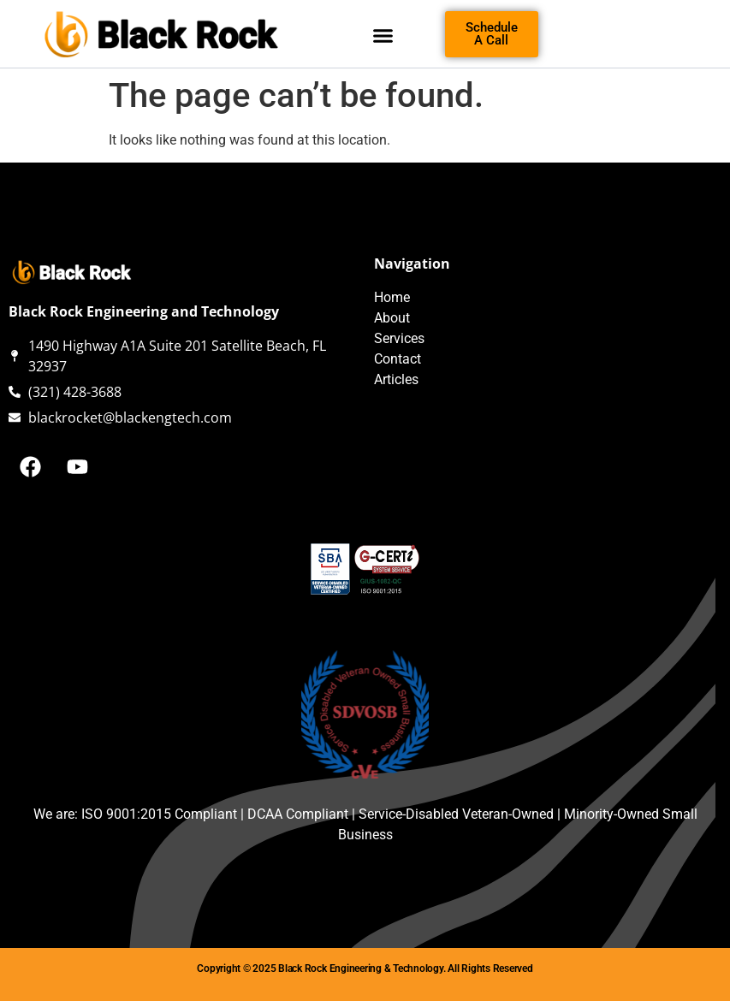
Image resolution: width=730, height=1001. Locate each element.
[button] (382, 36)
